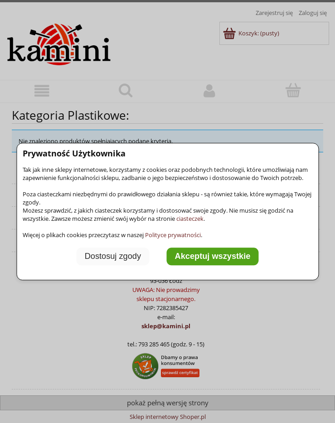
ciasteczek (190, 218)
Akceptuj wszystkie (213, 256)
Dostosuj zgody (113, 256)
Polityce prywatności (173, 235)
